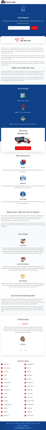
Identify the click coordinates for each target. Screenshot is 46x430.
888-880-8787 (25, 41)
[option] (23, 339)
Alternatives (25, 425)
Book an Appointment (23, 148)
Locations (19, 425)
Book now (34, 28)
